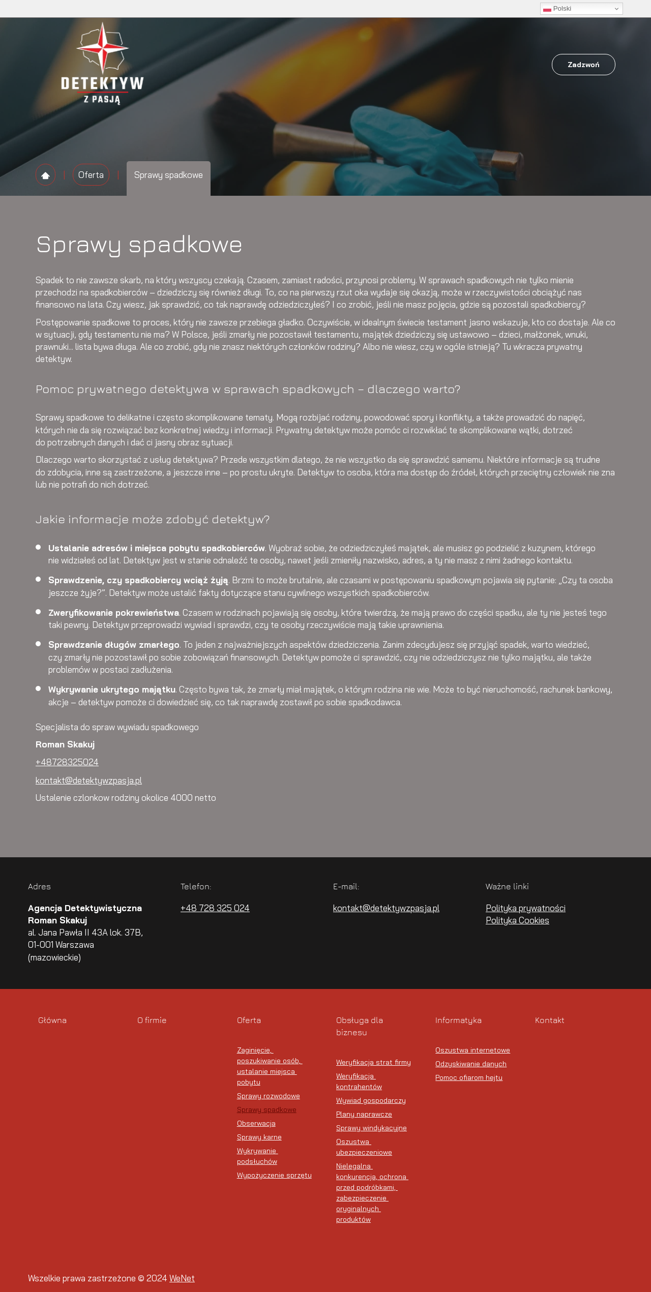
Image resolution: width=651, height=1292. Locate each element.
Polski (557, 9)
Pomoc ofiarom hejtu (468, 1077)
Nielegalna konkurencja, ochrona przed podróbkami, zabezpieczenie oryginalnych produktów (372, 1192)
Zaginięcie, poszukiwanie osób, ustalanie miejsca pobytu (270, 1066)
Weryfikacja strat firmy (373, 1062)
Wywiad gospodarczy (371, 1100)
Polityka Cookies (517, 920)
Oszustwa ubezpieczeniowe (364, 1147)
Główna (204, 65)
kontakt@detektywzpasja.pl (89, 780)
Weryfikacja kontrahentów (359, 1081)
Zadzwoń (584, 64)
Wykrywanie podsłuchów (257, 1156)
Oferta (288, 65)
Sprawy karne (259, 1136)
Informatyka (431, 65)
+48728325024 (67, 762)
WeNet (182, 1278)
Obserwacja (256, 1123)
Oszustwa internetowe (472, 1050)
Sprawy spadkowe (267, 1109)
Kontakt (483, 65)
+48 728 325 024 (215, 908)
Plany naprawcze (364, 1114)
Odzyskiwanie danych (471, 1063)
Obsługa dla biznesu (354, 65)
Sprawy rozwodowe (268, 1095)
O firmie (247, 65)
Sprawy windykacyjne (371, 1127)
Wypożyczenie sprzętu (274, 1175)
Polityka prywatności (526, 908)
